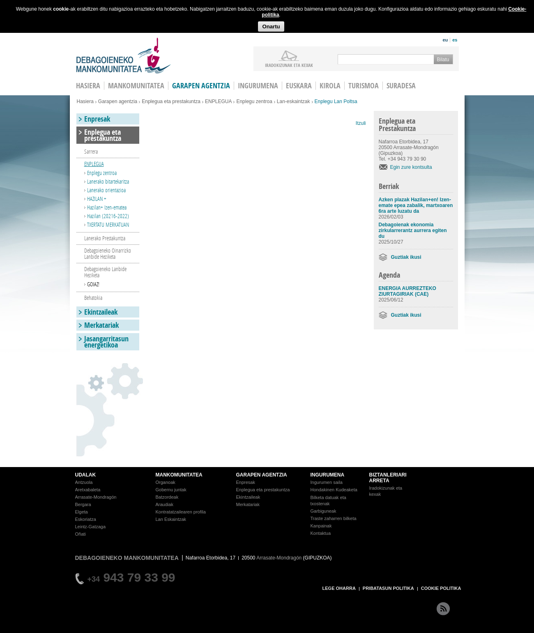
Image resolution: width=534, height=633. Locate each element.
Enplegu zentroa (254, 101)
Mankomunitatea (136, 86)
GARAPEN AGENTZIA (261, 475)
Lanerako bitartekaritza (108, 181)
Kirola (330, 86)
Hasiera (85, 101)
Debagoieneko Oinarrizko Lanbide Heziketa (107, 253)
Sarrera (91, 151)
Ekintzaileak (100, 312)
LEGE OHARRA (339, 588)
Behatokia (93, 298)
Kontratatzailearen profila (181, 511)
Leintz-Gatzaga (90, 526)
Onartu (271, 26)
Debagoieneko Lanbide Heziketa (105, 272)
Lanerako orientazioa (106, 190)
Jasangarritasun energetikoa (106, 342)
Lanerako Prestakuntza (104, 238)
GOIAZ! (93, 284)
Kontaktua (321, 533)
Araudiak (164, 504)
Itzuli (361, 123)
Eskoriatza (85, 519)
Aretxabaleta (88, 489)
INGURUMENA (328, 475)
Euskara (299, 86)
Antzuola (84, 482)
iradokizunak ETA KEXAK (289, 65)
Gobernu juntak (171, 489)
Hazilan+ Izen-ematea (107, 207)
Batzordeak (167, 497)
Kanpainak (321, 525)
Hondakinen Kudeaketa (334, 489)
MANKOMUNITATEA (179, 475)
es (454, 39)
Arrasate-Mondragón (96, 497)
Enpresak (97, 119)
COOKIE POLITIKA (441, 588)
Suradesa (401, 86)
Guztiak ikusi (406, 257)
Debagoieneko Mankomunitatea (123, 55)
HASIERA (88, 86)
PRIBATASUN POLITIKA (388, 588)
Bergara (83, 504)
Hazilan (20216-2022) (108, 216)
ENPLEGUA (218, 101)
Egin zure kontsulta (411, 167)
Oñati (80, 534)
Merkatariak (101, 325)
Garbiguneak (323, 511)
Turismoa (363, 86)
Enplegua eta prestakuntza (171, 101)
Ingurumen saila (327, 482)
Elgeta (81, 511)
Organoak (165, 482)
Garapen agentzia (201, 86)
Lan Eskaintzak (171, 519)
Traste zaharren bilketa (334, 518)
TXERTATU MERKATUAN (108, 224)
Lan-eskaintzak (293, 101)
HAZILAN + (96, 199)
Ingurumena (258, 86)
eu (445, 39)
